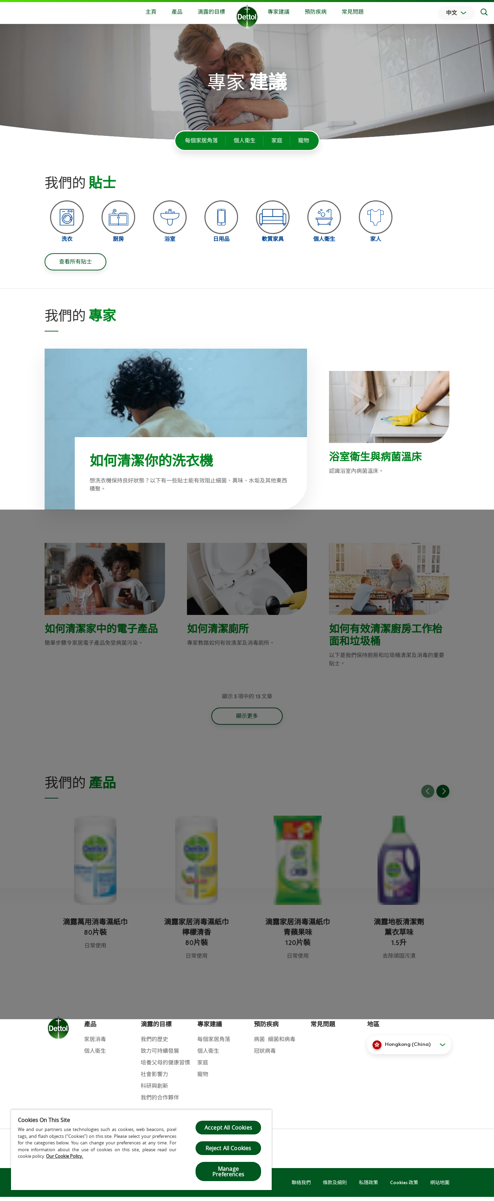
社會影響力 (154, 1078)
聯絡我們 (301, 1186)
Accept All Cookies (228, 1127)
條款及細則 (335, 1186)
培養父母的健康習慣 (165, 1067)
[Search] (484, 13)
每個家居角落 (201, 141)
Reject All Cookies (228, 1148)
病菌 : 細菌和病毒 (274, 1043)
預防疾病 (316, 12)
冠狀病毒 (265, 1055)
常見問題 (353, 12)
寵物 (303, 141)
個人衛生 (245, 141)
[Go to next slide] (442, 795)
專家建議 (279, 12)
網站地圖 (439, 1186)
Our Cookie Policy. (64, 1156)
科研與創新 (154, 1090)
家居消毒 (95, 1043)
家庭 (276, 141)
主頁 (150, 12)
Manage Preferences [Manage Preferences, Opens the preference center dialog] (228, 1171)
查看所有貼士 (75, 266)
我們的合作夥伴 (160, 1102)
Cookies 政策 (404, 1186)
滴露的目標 (211, 12)
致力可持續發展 (160, 1055)
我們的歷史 (154, 1043)
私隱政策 (368, 1186)
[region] (141, 1149)
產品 (90, 1028)
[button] (409, 1048)
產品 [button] (177, 12)
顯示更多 (247, 720)
